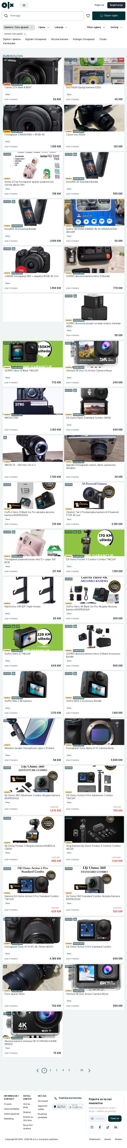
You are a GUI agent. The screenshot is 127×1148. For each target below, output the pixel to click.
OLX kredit (43, 1103)
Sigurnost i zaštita (43, 1109)
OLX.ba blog (26, 1107)
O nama (7, 1106)
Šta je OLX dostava (28, 1129)
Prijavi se (115, 1120)
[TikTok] (108, 1129)
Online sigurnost (11, 1116)
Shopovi (27, 1114)
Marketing (9, 1121)
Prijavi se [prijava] (98, 6)
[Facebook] (100, 1129)
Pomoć (118, 1141)
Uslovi (107, 1141)
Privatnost (94, 1141)
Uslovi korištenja (11, 1111)
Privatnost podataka (42, 1118)
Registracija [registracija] (115, 6)
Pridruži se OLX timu (28, 1121)
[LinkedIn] (116, 1129)
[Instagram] (92, 1129)
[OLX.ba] (8, 6)
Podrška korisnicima (68, 1100)
